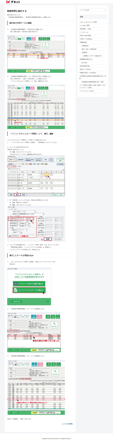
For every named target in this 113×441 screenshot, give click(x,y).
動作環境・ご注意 (85, 29)
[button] (105, 10)
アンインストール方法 (87, 91)
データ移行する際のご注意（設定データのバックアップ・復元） (92, 86)
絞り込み (84, 62)
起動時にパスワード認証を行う (93, 56)
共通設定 (84, 52)
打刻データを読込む (86, 39)
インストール (84, 32)
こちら (38, 249)
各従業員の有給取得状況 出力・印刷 (92, 82)
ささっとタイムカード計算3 (88, 22)
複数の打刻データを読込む (88, 72)
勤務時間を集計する (86, 59)
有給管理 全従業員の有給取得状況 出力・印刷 (92, 77)
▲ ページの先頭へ (67, 423)
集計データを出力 (85, 69)
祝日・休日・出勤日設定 (89, 49)
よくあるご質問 (85, 25)
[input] (93, 10)
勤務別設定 (83, 42)
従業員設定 (85, 45)
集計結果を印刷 (85, 66)
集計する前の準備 (85, 35)
